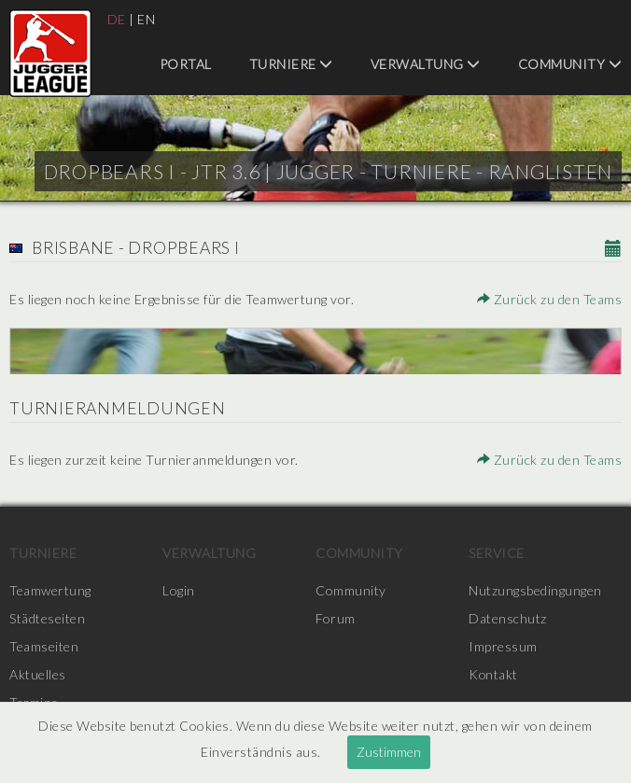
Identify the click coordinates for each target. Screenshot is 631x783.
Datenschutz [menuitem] (508, 618)
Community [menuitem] (570, 64)
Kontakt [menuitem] (494, 674)
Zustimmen (389, 752)
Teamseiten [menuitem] (43, 646)
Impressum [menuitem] (503, 646)
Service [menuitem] (497, 553)
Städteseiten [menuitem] (47, 618)
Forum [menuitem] (336, 618)
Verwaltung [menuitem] (426, 64)
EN (146, 19)
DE (116, 19)
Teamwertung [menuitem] (50, 590)
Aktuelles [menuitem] (37, 674)
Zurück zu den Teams (550, 299)
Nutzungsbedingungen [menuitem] (535, 590)
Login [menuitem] (178, 590)
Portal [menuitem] (186, 64)
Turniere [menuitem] (291, 64)
